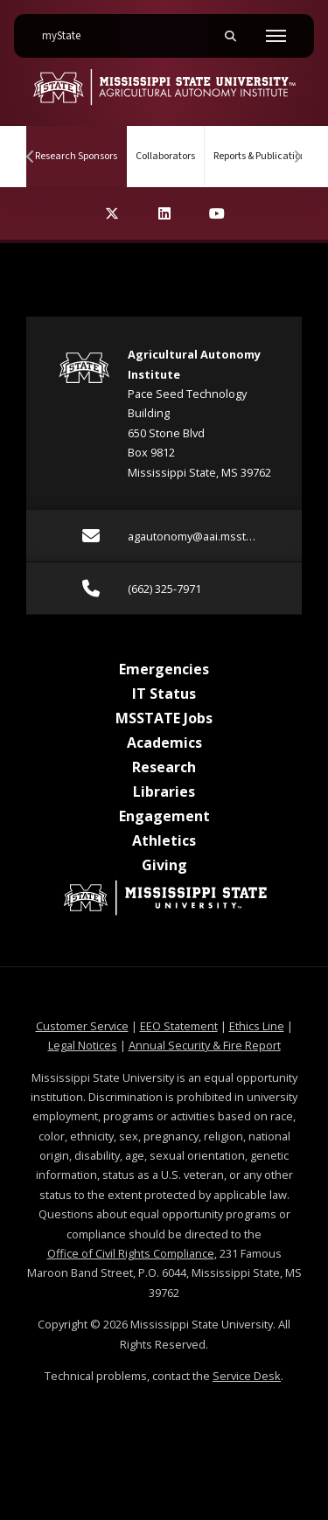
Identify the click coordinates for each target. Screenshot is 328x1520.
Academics (164, 742)
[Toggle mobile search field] (230, 36)
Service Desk (247, 1376)
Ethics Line (256, 1026)
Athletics (164, 840)
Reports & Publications (262, 156)
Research (164, 767)
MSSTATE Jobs (164, 718)
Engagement (164, 816)
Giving (164, 865)
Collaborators (165, 156)
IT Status (164, 693)
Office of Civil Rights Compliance (130, 1253)
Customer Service (82, 1026)
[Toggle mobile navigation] (276, 36)
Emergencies (164, 669)
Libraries (164, 791)
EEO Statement (179, 1026)
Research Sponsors (81, 145)
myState (68, 29)
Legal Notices (82, 1045)
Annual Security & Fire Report (205, 1045)
